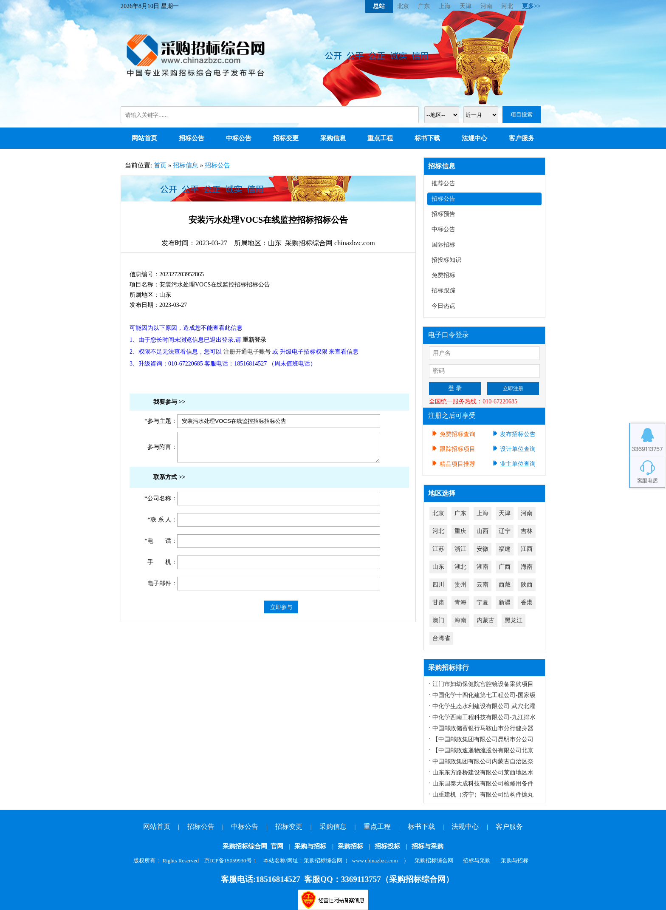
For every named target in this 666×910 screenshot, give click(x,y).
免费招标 (443, 275)
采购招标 (350, 846)
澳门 (438, 620)
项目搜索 (522, 114)
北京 (403, 6)
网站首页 (144, 138)
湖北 (460, 567)
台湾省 (441, 638)
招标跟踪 (443, 290)
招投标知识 (446, 260)
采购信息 (333, 138)
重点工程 (380, 138)
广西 (505, 567)
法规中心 (474, 138)
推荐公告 (443, 183)
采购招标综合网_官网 (253, 846)
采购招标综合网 (434, 860)
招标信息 (185, 165)
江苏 (438, 549)
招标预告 (443, 214)
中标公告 (238, 138)
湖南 (482, 567)
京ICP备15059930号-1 (230, 860)
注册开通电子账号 (247, 352)
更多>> (531, 6)
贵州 (460, 584)
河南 (486, 6)
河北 (507, 6)
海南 (527, 567)
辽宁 (505, 531)
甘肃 (438, 602)
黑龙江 (513, 620)
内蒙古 (485, 620)
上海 (445, 6)
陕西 (527, 584)
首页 (160, 165)
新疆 (505, 602)
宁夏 (482, 602)
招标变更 (286, 138)
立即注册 (513, 388)
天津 (465, 6)
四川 (438, 584)
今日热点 (443, 306)
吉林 (527, 531)
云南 (482, 584)
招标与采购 (427, 846)
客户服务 (521, 138)
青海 (460, 602)
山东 (438, 567)
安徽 (482, 549)
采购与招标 (310, 846)
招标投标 (387, 846)
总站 (379, 6)
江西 (527, 549)
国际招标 (443, 244)
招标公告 (191, 138)
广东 (424, 6)
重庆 (460, 531)
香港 (527, 602)
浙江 (460, 549)
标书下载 (427, 138)
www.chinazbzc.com (375, 860)
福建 (505, 549)
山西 (482, 531)
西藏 (505, 584)
